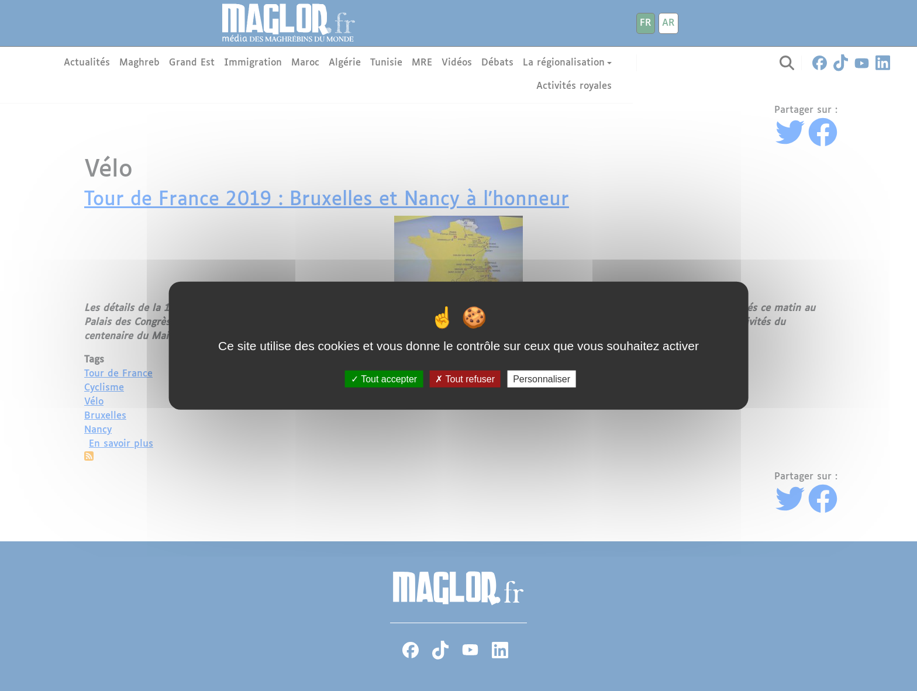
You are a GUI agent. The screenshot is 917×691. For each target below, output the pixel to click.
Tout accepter (384, 378)
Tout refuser (465, 378)
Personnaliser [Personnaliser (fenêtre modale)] (541, 378)
